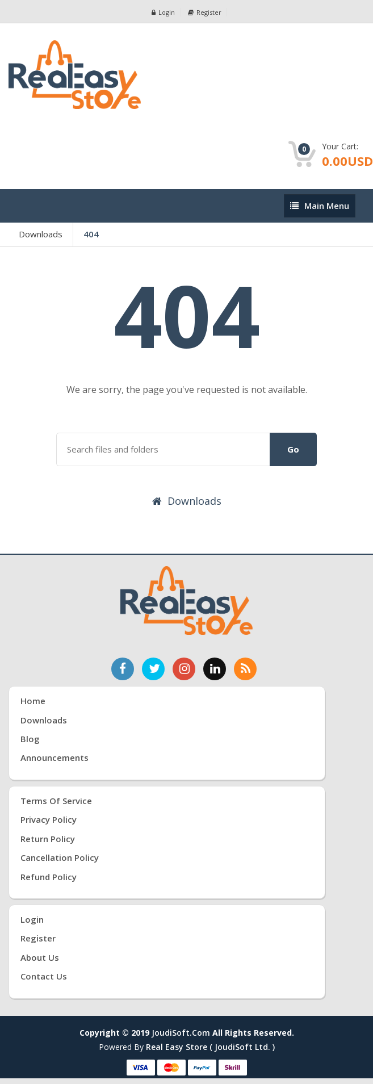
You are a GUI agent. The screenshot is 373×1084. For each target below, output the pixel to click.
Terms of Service (56, 800)
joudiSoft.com (181, 1032)
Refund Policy (48, 876)
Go (293, 449)
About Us (39, 957)
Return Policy (47, 838)
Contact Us (43, 976)
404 (91, 234)
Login (163, 12)
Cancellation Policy (59, 857)
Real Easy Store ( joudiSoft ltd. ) (210, 1046)
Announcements (54, 757)
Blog (30, 738)
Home (32, 700)
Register (204, 12)
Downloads (40, 234)
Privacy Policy (48, 819)
